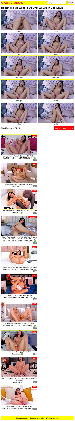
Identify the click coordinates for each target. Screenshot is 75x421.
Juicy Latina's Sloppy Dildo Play (19, 352)
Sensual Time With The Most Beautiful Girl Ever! (19, 211)
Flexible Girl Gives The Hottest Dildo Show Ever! (19, 267)
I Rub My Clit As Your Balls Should (19, 295)
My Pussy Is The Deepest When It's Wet (19, 323)
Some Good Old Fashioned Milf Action (19, 184)
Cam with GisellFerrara (64, 128)
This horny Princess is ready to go (19, 406)
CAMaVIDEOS (12, 3)
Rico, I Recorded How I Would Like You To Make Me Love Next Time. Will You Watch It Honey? (19, 238)
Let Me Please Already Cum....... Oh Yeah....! (19, 156)
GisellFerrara (6, 128)
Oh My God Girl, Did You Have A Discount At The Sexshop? (19, 379)
